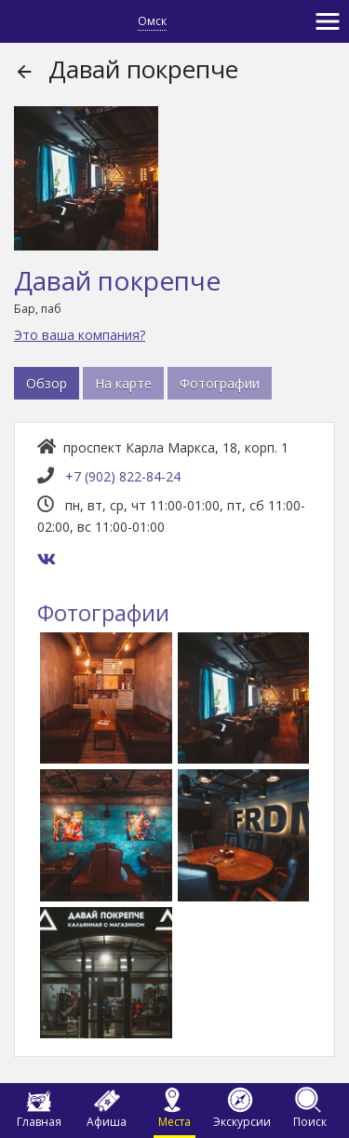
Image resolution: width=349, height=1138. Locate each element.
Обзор (46, 383)
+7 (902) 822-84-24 (123, 476)
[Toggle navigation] (328, 21)
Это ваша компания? (79, 335)
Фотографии (220, 383)
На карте (123, 383)
